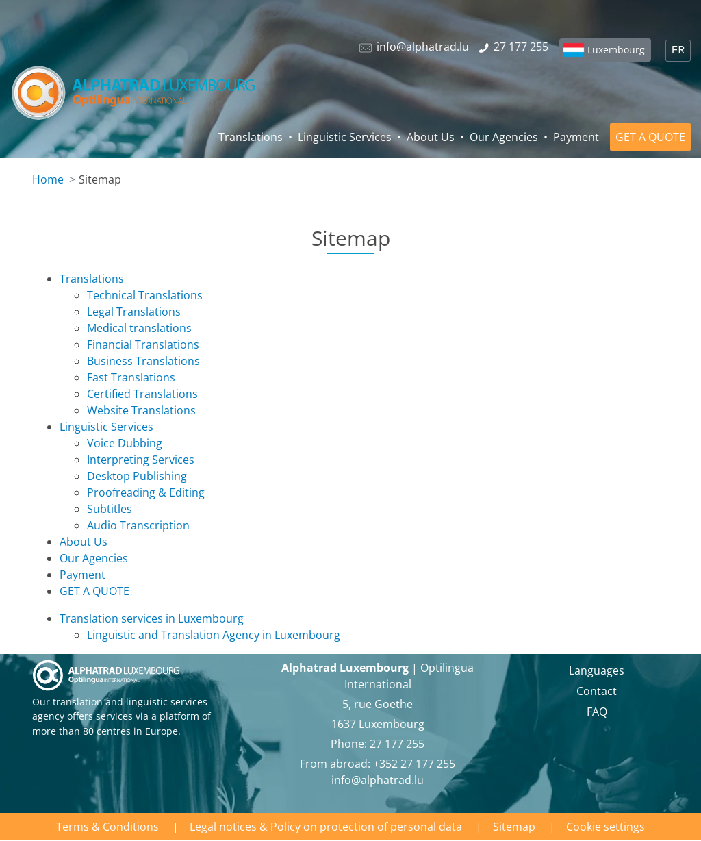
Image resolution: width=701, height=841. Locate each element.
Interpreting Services (140, 459)
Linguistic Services (345, 137)
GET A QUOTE (650, 137)
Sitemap (514, 826)
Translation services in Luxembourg (152, 618)
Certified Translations (142, 393)
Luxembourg (616, 49)
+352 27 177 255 (414, 763)
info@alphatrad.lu (377, 780)
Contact (596, 691)
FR (678, 51)
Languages (596, 670)
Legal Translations (134, 311)
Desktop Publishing (137, 476)
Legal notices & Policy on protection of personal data (326, 826)
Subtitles (109, 508)
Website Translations (141, 410)
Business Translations (143, 360)
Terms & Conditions (107, 826)
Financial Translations (143, 344)
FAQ (597, 711)
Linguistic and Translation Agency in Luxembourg (213, 634)
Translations (250, 137)
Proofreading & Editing (146, 492)
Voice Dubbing (124, 443)
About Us (431, 137)
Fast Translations (131, 377)
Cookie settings (605, 826)
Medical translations (139, 328)
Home (48, 179)
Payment (576, 137)
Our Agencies (504, 137)
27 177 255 (397, 743)
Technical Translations (145, 295)
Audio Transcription (138, 525)
